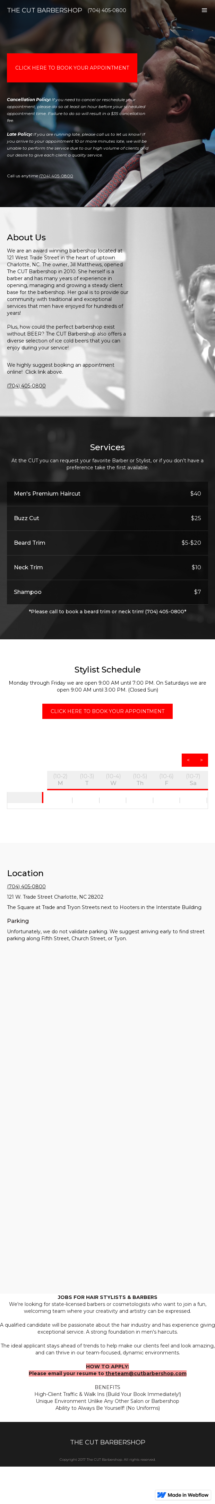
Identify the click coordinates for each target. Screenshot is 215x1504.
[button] (204, 14)
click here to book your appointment (72, 68)
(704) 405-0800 (56, 175)
